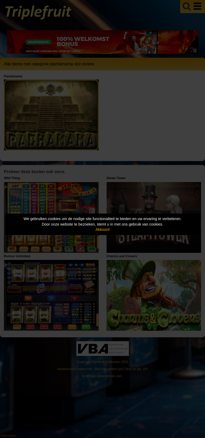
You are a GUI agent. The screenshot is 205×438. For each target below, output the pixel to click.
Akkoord (102, 229)
